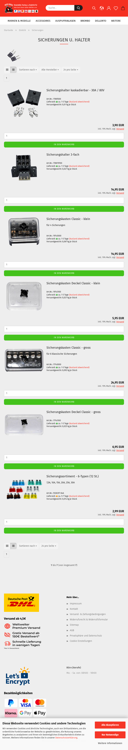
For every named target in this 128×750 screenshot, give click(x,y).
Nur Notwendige (110, 734)
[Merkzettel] (116, 9)
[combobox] (28, 70)
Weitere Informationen (110, 743)
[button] (101, 9)
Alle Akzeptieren (110, 725)
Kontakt (74, 609)
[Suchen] (94, 9)
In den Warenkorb (64, 144)
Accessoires (43, 20)
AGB (72, 630)
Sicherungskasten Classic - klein (68, 219)
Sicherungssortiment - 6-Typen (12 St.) (72, 476)
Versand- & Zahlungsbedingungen (88, 614)
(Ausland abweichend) (79, 102)
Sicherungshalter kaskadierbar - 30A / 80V (75, 90)
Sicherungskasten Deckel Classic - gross (73, 412)
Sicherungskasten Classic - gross (68, 347)
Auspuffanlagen (65, 20)
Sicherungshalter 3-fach (62, 154)
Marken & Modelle (19, 20)
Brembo (85, 20)
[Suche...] (78, 8)
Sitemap (74, 624)
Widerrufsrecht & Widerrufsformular (89, 619)
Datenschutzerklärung (66, 737)
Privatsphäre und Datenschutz (86, 635)
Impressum (76, 603)
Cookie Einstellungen (81, 641)
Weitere (116, 20)
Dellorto (100, 20)
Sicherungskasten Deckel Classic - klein (73, 283)
